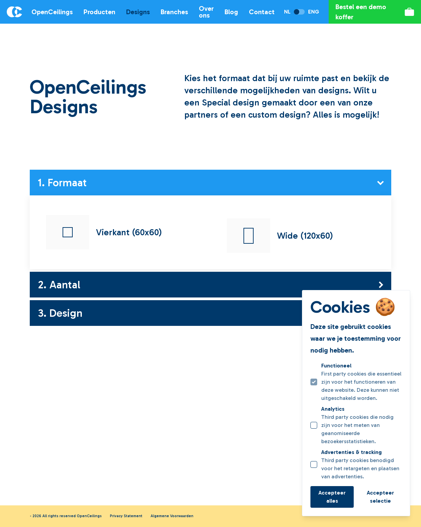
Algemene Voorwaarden (171, 516)
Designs (138, 12)
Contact (262, 12)
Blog (231, 12)
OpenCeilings (52, 12)
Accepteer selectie (380, 496)
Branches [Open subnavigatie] (174, 12)
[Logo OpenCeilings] (11, 11)
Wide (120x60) (280, 235)
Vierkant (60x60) (104, 232)
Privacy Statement (126, 516)
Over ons (206, 11)
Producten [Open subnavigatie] (99, 12)
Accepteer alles (332, 496)
